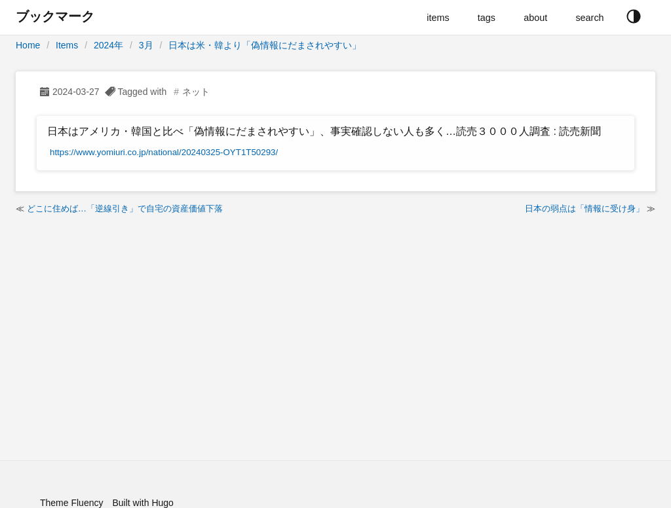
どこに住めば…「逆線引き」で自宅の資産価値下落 (125, 208)
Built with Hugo (142, 503)
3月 (146, 45)
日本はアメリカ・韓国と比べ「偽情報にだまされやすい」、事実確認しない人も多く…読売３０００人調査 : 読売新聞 (324, 131)
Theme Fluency (71, 503)
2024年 (108, 45)
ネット (196, 91)
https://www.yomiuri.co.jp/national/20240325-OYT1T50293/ (164, 152)
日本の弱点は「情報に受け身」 (584, 208)
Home (28, 45)
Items (67, 45)
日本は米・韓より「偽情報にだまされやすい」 (264, 45)
